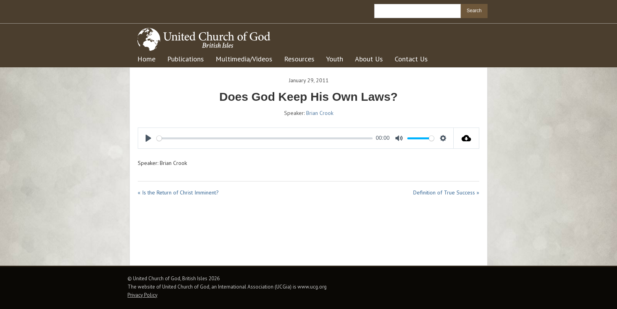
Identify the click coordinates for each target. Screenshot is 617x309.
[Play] (148, 138)
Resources (299, 58)
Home (146, 58)
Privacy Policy (142, 295)
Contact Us (411, 58)
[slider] (265, 138)
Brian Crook (319, 113)
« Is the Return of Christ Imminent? (178, 192)
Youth (334, 58)
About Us (369, 58)
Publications (185, 58)
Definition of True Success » (446, 192)
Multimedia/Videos (244, 58)
